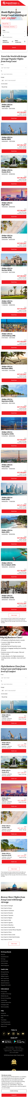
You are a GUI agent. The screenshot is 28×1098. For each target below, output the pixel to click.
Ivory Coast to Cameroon (7, 910)
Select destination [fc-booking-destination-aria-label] (7, 37)
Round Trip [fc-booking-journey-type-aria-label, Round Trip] (5, 23)
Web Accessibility (5, 1006)
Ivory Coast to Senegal (7, 905)
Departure (5, 40)
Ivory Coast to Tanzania (7, 915)
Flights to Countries (9, 1047)
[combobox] (15, 68)
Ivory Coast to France (6, 939)
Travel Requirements (5, 1022)
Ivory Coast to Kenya (6, 908)
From (4, 30)
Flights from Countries (17, 1050)
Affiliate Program (5, 976)
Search (14, 47)
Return (16, 40)
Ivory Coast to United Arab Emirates (10, 937)
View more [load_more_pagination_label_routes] (14, 943)
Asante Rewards (4, 956)
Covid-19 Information (6, 1024)
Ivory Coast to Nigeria (6, 917)
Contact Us (3, 1013)
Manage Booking (5, 972)
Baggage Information (6, 985)
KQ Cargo (3, 959)
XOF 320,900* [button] (8, 18)
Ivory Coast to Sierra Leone (8, 934)
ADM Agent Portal (5, 980)
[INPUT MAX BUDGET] (15, 80)
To (3, 35)
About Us (3, 954)
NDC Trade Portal (5, 978)
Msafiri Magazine (5, 965)
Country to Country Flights (9, 1048)
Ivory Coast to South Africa (8, 927)
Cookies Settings (14, 1091)
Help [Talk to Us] (4, 1015)
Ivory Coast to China (6, 932)
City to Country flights (14, 1052)
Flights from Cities (8, 1050)
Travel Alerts (3, 1019)
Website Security (4, 996)
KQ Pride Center (4, 961)
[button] (9, 27)
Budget (2, 77)
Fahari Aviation (4, 963)
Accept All (14, 1095)
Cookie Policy (4, 1000)
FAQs (2, 1017)
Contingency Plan (5, 1004)
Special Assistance (5, 982)
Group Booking (4, 974)
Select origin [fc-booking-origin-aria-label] (6, 32)
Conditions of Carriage (6, 993)
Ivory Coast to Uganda (7, 922)
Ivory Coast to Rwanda (7, 913)
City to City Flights (19, 1048)
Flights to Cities (18, 1047)
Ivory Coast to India (6, 920)
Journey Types (4, 83)
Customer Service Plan (6, 1002)
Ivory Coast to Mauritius (7, 925)
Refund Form (4, 1026)
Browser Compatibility (6, 998)
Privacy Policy (4, 991)
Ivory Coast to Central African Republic (11, 930)
